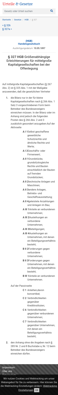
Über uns (7, 371)
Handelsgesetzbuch (29, 42)
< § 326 (6, 25)
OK (36, 390)
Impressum (8, 367)
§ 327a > (7, 29)
